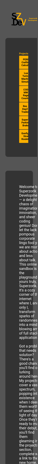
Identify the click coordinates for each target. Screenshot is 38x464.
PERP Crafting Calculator (27, 62)
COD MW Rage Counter (25, 94)
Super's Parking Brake (25, 122)
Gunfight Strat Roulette (26, 136)
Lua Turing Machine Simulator (26, 77)
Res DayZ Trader (25, 109)
